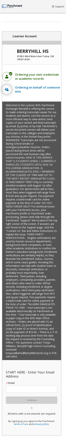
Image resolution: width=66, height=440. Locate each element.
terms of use (21, 424)
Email (10, 383)
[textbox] (33, 389)
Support (58, 6)
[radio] (31, 76)
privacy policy (41, 424)
